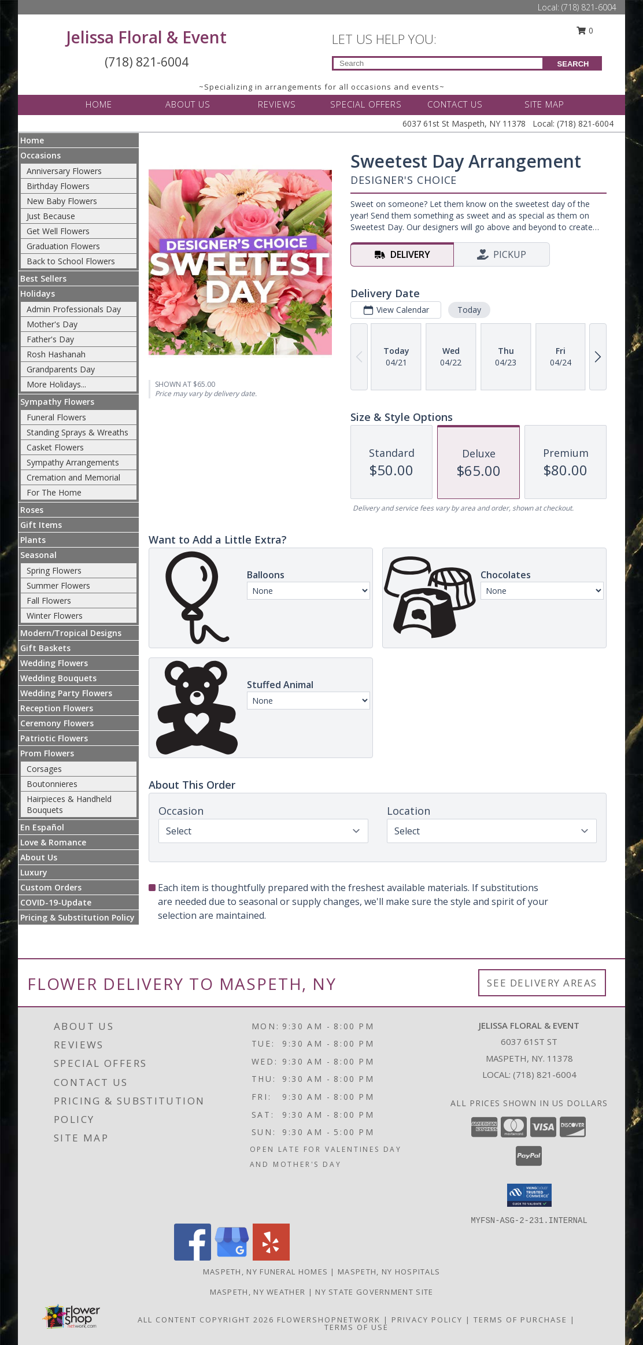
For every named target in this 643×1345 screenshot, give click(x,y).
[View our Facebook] (192, 1257)
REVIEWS (277, 104)
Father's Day (50, 339)
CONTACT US (455, 104)
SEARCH (573, 64)
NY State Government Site (374, 1292)
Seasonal (38, 554)
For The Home (54, 492)
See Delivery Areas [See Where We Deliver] (542, 982)
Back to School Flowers (71, 261)
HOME (99, 104)
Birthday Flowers (58, 185)
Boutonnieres (52, 783)
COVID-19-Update (55, 902)
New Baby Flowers (62, 200)
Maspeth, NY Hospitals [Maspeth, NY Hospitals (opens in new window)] (389, 1271)
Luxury (33, 872)
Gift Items (41, 524)
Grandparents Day (61, 369)
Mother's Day (52, 324)
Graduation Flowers (63, 246)
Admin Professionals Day (74, 309)
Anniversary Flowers (64, 170)
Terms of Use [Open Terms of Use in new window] (356, 1327)
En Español (42, 827)
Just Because (51, 215)
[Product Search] (438, 63)
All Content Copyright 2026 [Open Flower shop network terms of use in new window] (206, 1319)
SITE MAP (544, 104)
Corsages (44, 768)
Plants (33, 539)
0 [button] (585, 30)
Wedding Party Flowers (66, 693)
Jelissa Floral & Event (146, 37)
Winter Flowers (55, 615)
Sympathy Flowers (57, 401)
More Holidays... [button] (56, 384)
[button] (529, 1195)
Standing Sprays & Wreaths (77, 432)
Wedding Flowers (54, 662)
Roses (31, 509)
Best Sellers (43, 278)
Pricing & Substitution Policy (77, 917)
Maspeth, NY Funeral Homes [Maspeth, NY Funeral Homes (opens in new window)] (265, 1271)
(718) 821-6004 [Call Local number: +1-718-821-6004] (588, 7)
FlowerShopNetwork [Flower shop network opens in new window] (328, 1319)
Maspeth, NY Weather (258, 1292)
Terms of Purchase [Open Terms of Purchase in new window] (520, 1319)
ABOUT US (187, 104)
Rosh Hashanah (56, 354)
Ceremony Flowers (57, 723)
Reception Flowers (56, 708)
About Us (38, 857)
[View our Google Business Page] (231, 1257)
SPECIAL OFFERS (366, 104)
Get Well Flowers (58, 231)
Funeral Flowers (56, 417)
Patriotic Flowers (54, 738)
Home (32, 140)
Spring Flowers (54, 570)
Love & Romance (53, 842)
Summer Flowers (58, 585)
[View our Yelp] (271, 1257)
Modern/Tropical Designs (70, 632)
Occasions (40, 155)
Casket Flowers (55, 447)
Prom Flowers (47, 753)
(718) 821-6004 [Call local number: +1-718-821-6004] (545, 1074)
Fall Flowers (49, 600)
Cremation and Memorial (73, 477)
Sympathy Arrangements (73, 462)
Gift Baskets (45, 647)
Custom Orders (51, 887)
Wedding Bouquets (58, 677)
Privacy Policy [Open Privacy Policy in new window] (427, 1319)
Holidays (37, 293)
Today (469, 309)
